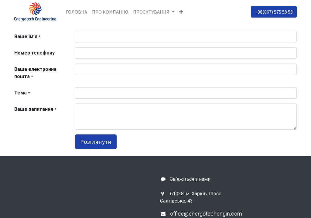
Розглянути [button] (95, 141)
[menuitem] (76, 12)
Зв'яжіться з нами (190, 179)
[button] (181, 12)
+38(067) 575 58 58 (274, 12)
